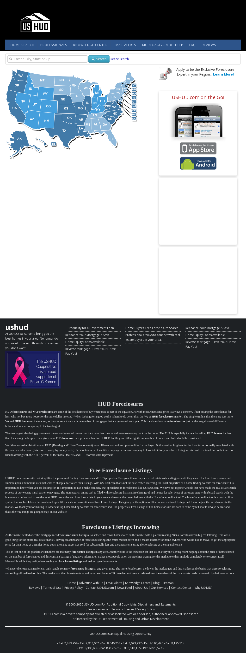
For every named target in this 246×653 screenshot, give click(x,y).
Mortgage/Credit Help (162, 45)
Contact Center (181, 588)
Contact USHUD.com (100, 588)
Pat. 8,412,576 (109, 648)
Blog (156, 583)
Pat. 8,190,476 (153, 643)
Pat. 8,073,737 (132, 643)
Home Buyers (134, 328)
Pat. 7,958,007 (89, 643)
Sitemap (168, 583)
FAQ (192, 45)
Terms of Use (52, 588)
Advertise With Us (91, 583)
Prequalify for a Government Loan (91, 328)
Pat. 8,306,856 (88, 648)
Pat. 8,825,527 (152, 648)
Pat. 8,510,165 (131, 648)
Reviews (209, 45)
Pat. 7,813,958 (68, 643)
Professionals (53, 45)
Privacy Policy (73, 588)
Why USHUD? (203, 588)
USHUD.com (92, 604)
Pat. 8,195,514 (175, 643)
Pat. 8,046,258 (110, 643)
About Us (141, 588)
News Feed (124, 588)
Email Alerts (125, 45)
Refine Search (120, 59)
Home (72, 583)
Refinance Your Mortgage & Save (87, 335)
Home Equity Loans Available (85, 342)
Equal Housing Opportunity (132, 634)
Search (99, 59)
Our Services (159, 588)
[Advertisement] (198, 211)
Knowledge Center (90, 45)
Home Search (22, 45)
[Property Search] (47, 59)
